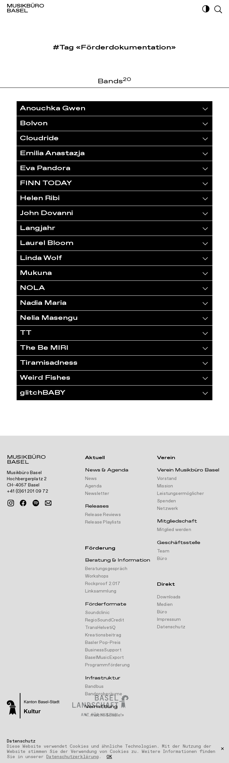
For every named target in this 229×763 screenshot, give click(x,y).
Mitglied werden (174, 530)
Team (163, 551)
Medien (165, 604)
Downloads (169, 597)
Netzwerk (167, 508)
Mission (165, 486)
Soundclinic (97, 613)
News (91, 479)
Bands (114, 82)
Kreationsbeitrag (103, 635)
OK (109, 757)
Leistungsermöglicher (180, 494)
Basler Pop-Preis (103, 643)
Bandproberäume (103, 694)
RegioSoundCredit (104, 620)
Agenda (93, 486)
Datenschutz (171, 627)
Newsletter (97, 494)
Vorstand (167, 479)
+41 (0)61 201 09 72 (27, 491)
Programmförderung (107, 665)
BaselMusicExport (104, 658)
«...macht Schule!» (104, 715)
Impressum (169, 619)
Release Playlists (103, 522)
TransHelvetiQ (100, 628)
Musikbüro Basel (26, 460)
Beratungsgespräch (106, 569)
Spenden (166, 501)
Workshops (97, 576)
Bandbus (94, 686)
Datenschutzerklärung (72, 757)
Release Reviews (103, 515)
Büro (162, 559)
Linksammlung (100, 591)
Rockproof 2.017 (102, 584)
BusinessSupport (103, 650)
